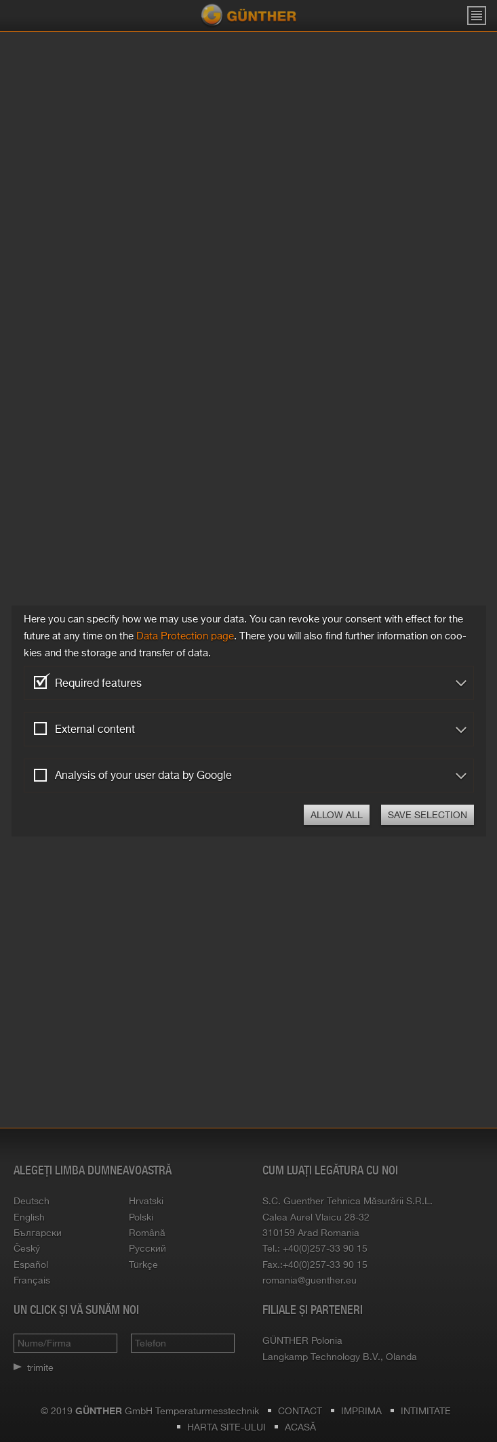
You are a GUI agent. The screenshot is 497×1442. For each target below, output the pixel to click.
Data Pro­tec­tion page (185, 635)
